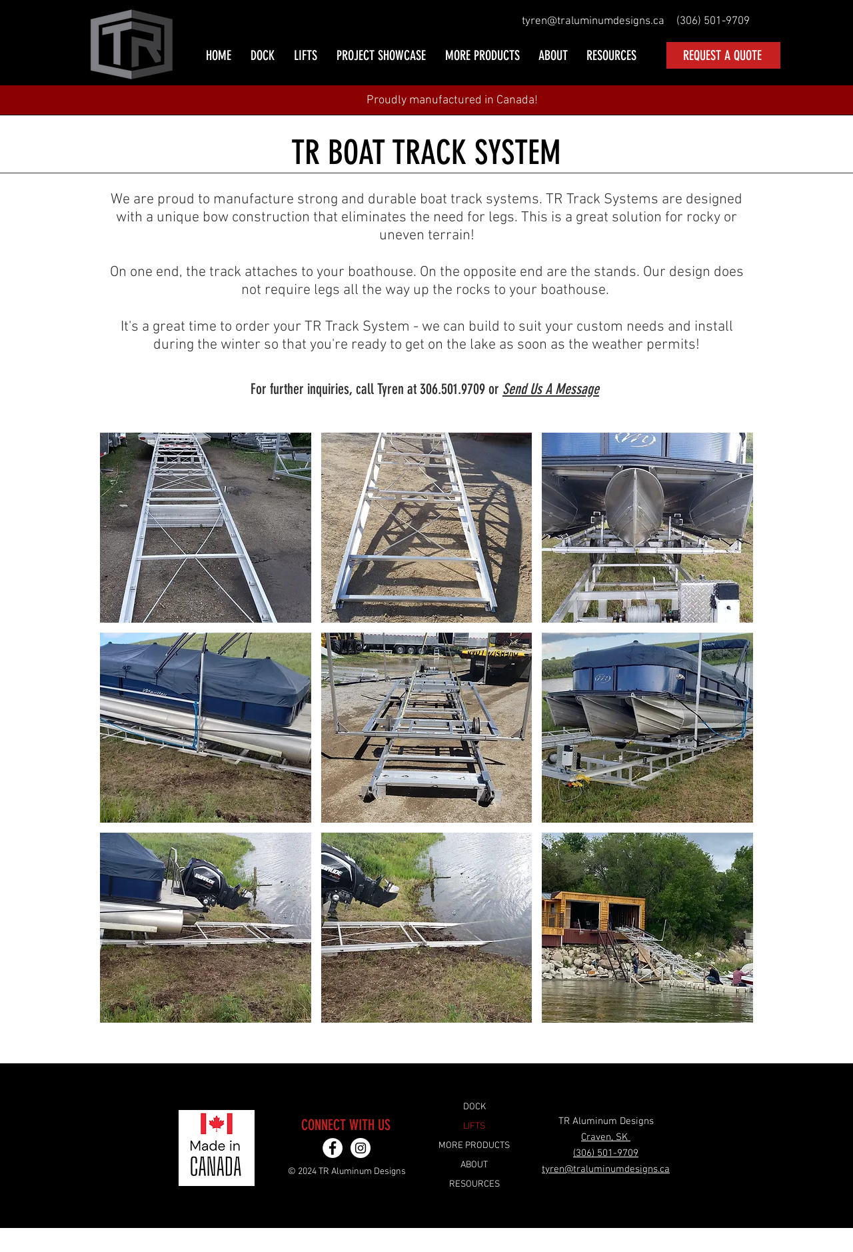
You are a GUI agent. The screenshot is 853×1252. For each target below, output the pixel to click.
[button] (263, 55)
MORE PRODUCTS (474, 1145)
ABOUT (474, 1165)
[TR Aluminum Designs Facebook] (333, 1148)
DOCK (474, 1107)
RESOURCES (474, 1184)
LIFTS (474, 1126)
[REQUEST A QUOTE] (723, 55)
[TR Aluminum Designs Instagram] (361, 1148)
